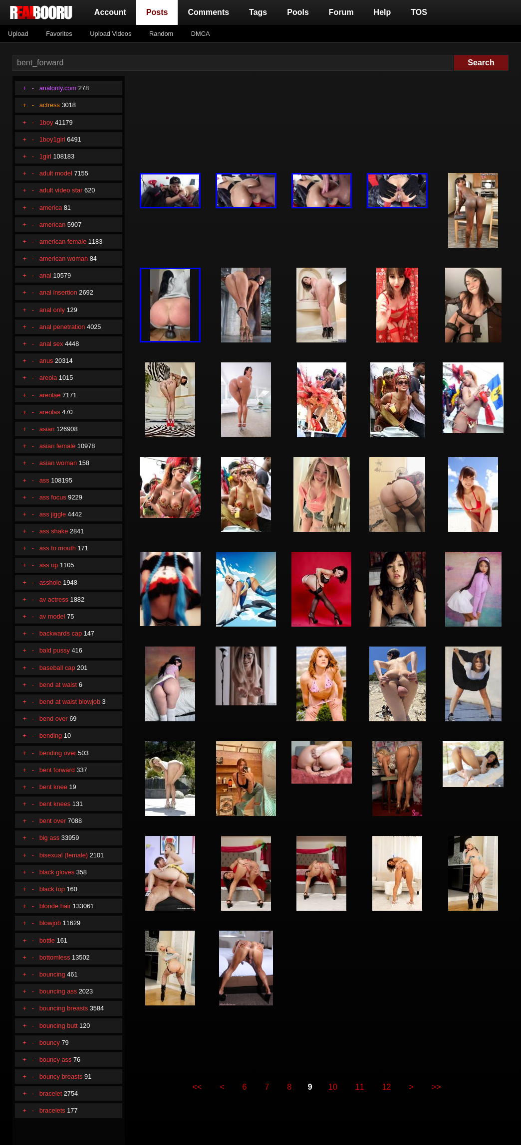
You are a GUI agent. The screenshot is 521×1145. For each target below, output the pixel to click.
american (52, 224)
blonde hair (55, 906)
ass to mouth (57, 548)
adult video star (61, 190)
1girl (45, 156)
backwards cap (60, 633)
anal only (52, 310)
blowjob (50, 923)
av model (52, 616)
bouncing (52, 974)
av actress (53, 599)
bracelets (52, 1110)
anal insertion (58, 292)
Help (382, 12)
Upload (18, 33)
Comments (208, 12)
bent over (52, 820)
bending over (57, 753)
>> (436, 1087)
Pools (298, 12)
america (50, 207)
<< (197, 1087)
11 (359, 1087)
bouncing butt (58, 1025)
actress (49, 105)
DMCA (200, 33)
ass (44, 480)
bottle (47, 940)
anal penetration (62, 326)
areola (48, 377)
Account (110, 12)
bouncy (49, 1042)
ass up (48, 565)
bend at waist (58, 684)
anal (45, 275)
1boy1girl (52, 139)
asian (47, 429)
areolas (49, 412)
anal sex (51, 343)
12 (386, 1087)
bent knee (53, 787)
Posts (159, 11)
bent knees (55, 804)
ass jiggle (52, 514)
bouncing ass (58, 991)
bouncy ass (55, 1059)
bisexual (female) (63, 855)
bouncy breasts (61, 1076)
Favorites (59, 33)
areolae (50, 395)
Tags (258, 12)
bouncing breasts (63, 1008)
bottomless (54, 957)
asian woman (58, 463)
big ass (49, 837)
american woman (63, 258)
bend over (53, 718)
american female (63, 241)
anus (46, 360)
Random (161, 33)
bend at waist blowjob (69, 701)
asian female (57, 446)
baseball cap (57, 667)
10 (332, 1087)
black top (52, 889)
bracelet (50, 1093)
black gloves (56, 872)
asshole (50, 582)
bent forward (57, 770)
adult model (55, 173)
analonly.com (57, 88)
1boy (46, 122)
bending (50, 735)
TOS (419, 12)
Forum (341, 12)
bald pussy (54, 650)
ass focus (52, 497)
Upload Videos (110, 33)
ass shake (53, 531)
